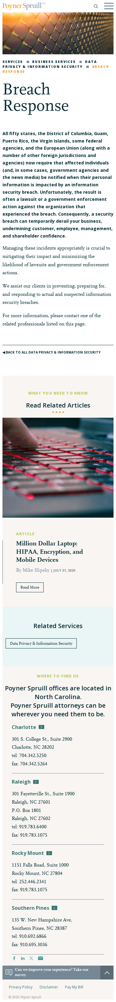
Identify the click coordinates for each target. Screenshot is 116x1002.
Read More (29, 588)
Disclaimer (49, 987)
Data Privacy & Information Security (49, 64)
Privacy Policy (20, 987)
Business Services (51, 62)
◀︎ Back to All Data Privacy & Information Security (51, 352)
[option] (58, 512)
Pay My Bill (74, 987)
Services (12, 62)
